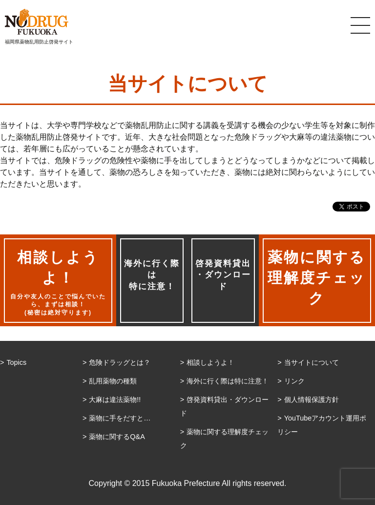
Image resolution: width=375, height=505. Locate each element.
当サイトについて (311, 362)
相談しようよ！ (210, 362)
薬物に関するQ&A (117, 437)
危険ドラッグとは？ (119, 362)
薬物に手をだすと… (119, 418)
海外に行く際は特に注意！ (152, 275)
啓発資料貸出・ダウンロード (223, 275)
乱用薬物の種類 (113, 381)
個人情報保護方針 (311, 399)
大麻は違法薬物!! (115, 399)
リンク (294, 381)
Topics (16, 362)
